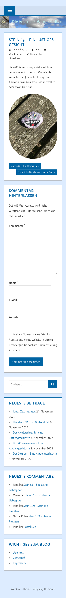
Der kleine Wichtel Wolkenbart (31, 422)
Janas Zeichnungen (24, 411)
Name (13, 283)
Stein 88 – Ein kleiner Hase (25, 166)
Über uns (18, 552)
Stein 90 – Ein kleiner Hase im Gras (35, 172)
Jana (37, 49)
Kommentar (17, 226)
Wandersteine (16, 54)
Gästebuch (29, 526)
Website (13, 317)
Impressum (19, 563)
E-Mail (13, 300)
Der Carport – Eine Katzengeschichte (35, 453)
